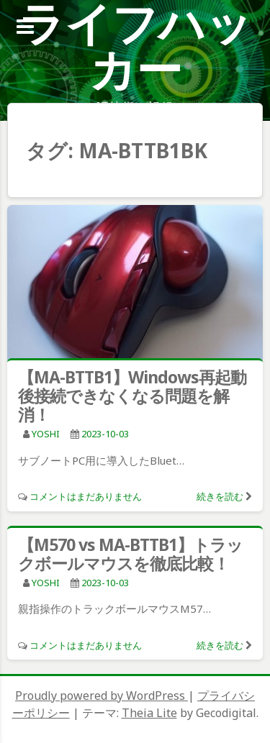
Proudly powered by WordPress (101, 695)
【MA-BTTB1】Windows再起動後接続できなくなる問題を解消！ (132, 395)
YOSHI (46, 433)
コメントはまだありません (86, 496)
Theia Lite (149, 713)
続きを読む (220, 496)
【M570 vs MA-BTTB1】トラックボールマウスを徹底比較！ (130, 554)
